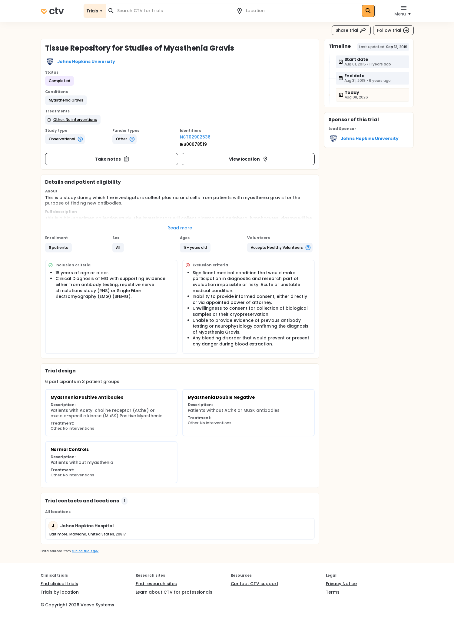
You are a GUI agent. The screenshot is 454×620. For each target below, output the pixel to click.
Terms (333, 592)
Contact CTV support (254, 583)
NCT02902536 (195, 137)
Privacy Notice (341, 583)
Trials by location (60, 592)
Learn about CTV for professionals (174, 592)
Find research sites (156, 583)
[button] (66, 100)
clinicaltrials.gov (85, 551)
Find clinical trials (59, 583)
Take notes (112, 159)
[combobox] (172, 10)
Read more (179, 228)
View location (249, 159)
